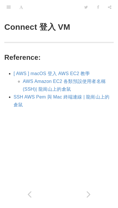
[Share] (110, 7)
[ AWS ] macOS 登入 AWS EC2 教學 (52, 73)
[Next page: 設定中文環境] (88, 194)
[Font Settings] (21, 7)
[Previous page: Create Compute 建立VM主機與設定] (29, 194)
